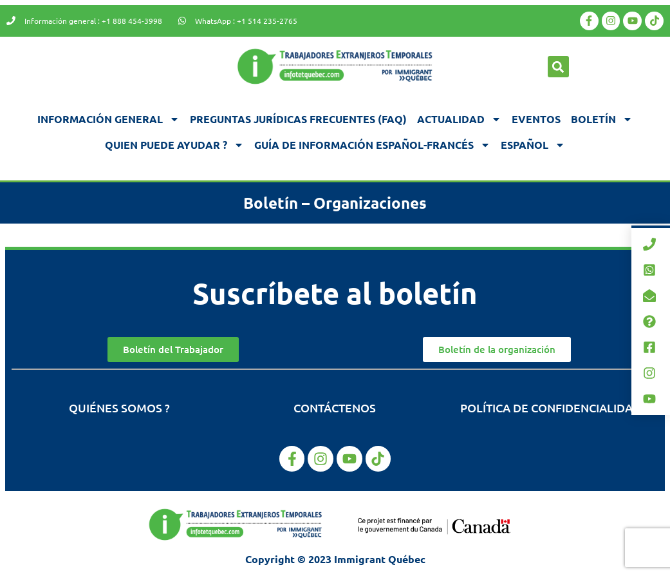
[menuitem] (533, 145)
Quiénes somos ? (119, 407)
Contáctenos (334, 407)
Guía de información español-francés (372, 145)
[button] (558, 66)
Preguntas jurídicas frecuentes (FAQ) (298, 119)
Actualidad (459, 119)
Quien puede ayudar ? (174, 145)
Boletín (602, 119)
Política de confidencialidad (550, 407)
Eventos (536, 119)
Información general (108, 119)
